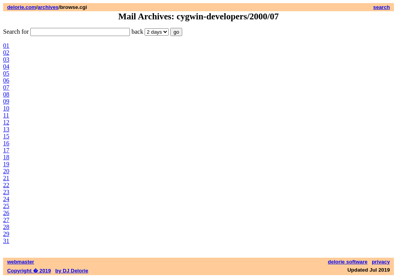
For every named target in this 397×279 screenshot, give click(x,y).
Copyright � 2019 (29, 271)
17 (6, 150)
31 (6, 241)
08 (6, 94)
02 (6, 52)
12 (6, 122)
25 (6, 206)
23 (6, 192)
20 (6, 171)
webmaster (20, 262)
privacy (381, 262)
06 (6, 80)
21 (6, 178)
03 (6, 59)
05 (6, 73)
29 (6, 234)
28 (6, 227)
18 (6, 157)
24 (6, 199)
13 (6, 129)
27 (6, 220)
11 (6, 115)
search (381, 7)
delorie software (348, 262)
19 (6, 164)
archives (48, 7)
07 (6, 87)
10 (6, 108)
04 (6, 66)
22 (6, 185)
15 (6, 136)
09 (6, 101)
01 (6, 45)
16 (6, 143)
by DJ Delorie (71, 271)
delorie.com (21, 7)
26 (6, 213)
